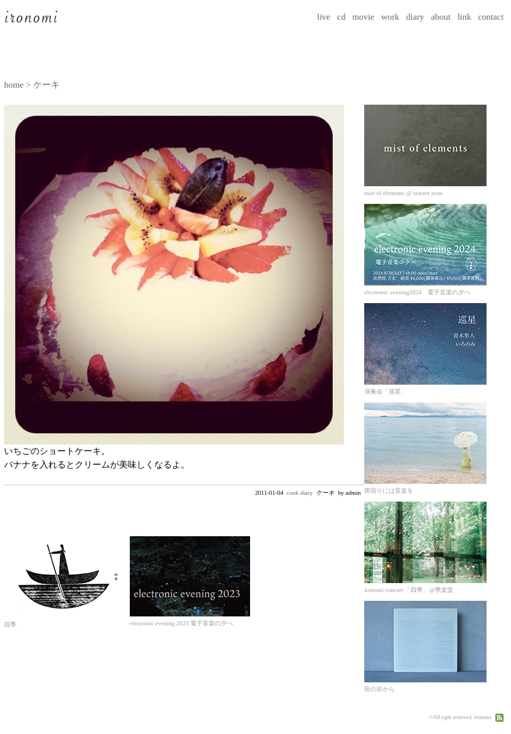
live (324, 17)
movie (363, 17)
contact (491, 17)
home (14, 85)
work (390, 17)
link (464, 17)
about (441, 17)
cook (293, 492)
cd (341, 17)
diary (415, 17)
